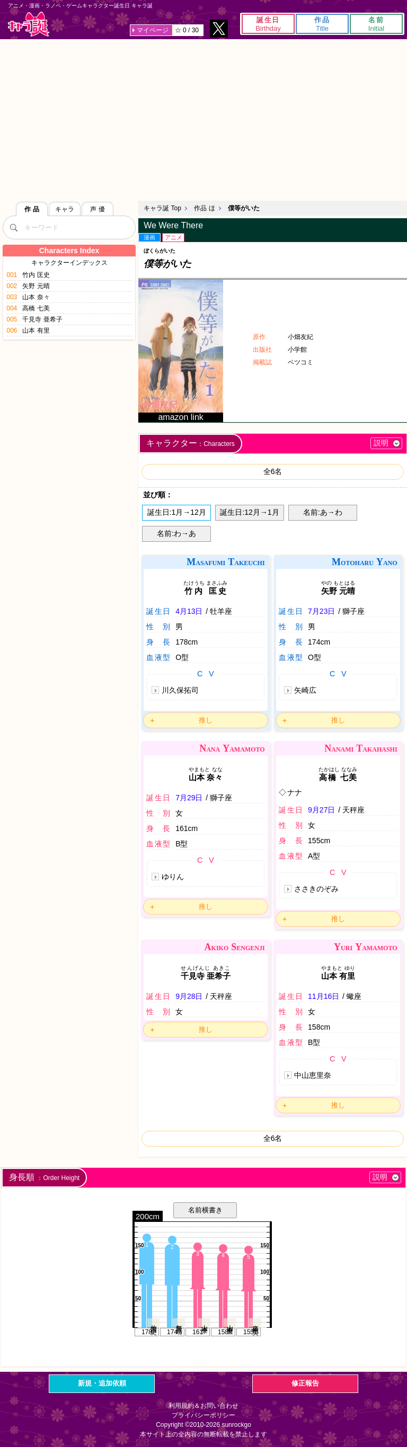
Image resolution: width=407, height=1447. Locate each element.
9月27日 (321, 810)
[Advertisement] (203, 118)
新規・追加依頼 (102, 1383)
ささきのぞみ (316, 889)
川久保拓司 (180, 690)
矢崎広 (305, 690)
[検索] (13, 227)
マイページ (153, 30)
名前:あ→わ (322, 512)
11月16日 (323, 996)
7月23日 (321, 611)
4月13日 (188, 611)
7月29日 (188, 797)
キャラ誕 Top (162, 208)
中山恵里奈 (312, 1075)
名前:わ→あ (176, 533)
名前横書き (205, 1210)
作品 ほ (204, 208)
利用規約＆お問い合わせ (203, 1405)
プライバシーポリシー (203, 1415)
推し (206, 720)
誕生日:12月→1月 (249, 512)
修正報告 (305, 1383)
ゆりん (173, 876)
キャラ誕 (28, 24)
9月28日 (188, 996)
